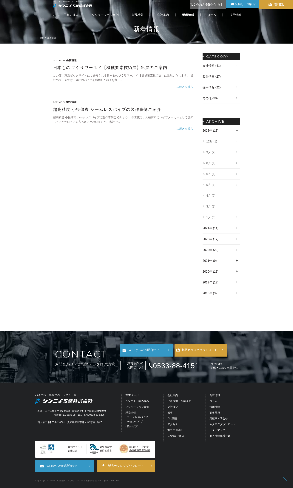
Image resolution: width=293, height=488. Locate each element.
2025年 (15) (210, 130)
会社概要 (172, 407)
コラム (213, 401)
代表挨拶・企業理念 (179, 401)
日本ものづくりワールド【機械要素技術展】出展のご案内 (110, 67)
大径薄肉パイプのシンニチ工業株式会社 (77, 481)
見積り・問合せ (218, 419)
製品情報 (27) (212, 76)
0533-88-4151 (181, 366)
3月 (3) (210, 206)
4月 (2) (210, 195)
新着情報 (214, 396)
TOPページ (132, 396)
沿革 (170, 413)
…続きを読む (184, 86)
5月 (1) (210, 184)
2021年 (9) (210, 260)
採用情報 (214, 407)
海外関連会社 (175, 430)
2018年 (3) (210, 293)
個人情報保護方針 (219, 436)
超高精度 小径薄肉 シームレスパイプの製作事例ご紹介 (107, 109)
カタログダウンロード (222, 424)
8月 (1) (210, 163)
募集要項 (214, 413)
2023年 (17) (210, 239)
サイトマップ (217, 430)
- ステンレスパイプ (136, 417)
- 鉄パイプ (131, 427)
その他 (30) (210, 98)
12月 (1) (211, 141)
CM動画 (172, 419)
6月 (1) (210, 174)
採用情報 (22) (212, 87)
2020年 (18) (210, 271)
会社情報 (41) (212, 65)
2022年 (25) (210, 249)
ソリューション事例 (137, 407)
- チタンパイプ (134, 422)
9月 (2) (210, 152)
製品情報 (130, 413)
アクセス (172, 424)
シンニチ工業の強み (137, 401)
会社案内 (172, 396)
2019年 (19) (210, 282)
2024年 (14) (210, 228)
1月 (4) (210, 217)
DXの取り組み (175, 436)
